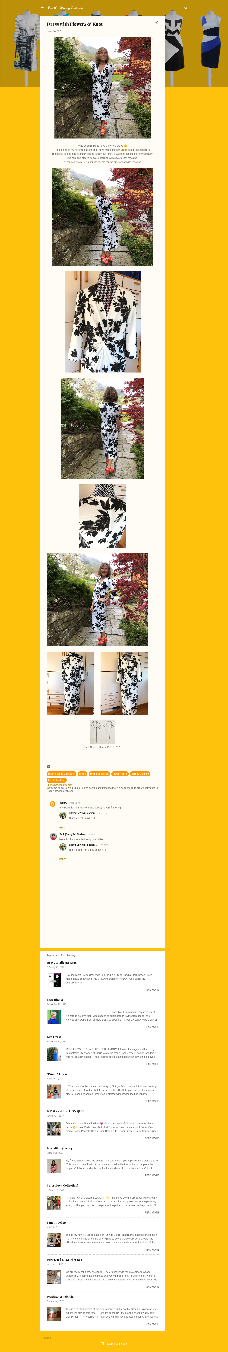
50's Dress (54, 1037)
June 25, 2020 (74, 803)
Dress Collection (99, 773)
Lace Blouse (55, 1000)
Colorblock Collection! (62, 1185)
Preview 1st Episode (60, 1297)
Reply (62, 827)
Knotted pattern (56, 780)
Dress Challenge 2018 (62, 963)
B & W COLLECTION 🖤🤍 (65, 1111)
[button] (157, 23)
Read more (152, 989)
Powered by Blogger (114, 1343)
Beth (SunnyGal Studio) (72, 834)
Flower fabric (120, 773)
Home (47, 1337)
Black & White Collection (61, 773)
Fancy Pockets (56, 1222)
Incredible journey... (61, 1148)
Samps (63, 802)
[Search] (186, 8)
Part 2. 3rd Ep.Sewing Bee (64, 1260)
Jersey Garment (140, 773)
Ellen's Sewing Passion (65, 8)
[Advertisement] (178, 63)
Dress (123, 149)
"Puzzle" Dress (57, 1074)
